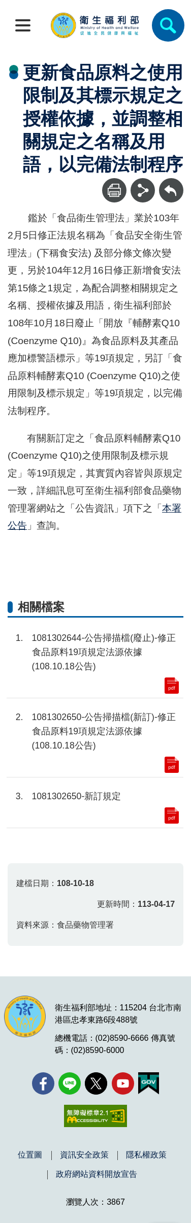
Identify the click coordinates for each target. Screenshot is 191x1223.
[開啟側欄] (23, 25)
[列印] (114, 190)
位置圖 (30, 1155)
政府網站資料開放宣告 (96, 1174)
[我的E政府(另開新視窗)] (148, 1083)
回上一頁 (171, 183)
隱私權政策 (146, 1155)
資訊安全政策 (84, 1155)
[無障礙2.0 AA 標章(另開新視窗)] (95, 1116)
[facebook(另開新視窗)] (43, 1083)
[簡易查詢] (168, 25)
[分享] (143, 190)
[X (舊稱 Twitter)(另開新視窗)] (96, 1083)
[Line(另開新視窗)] (69, 1083)
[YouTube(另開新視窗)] (123, 1083)
